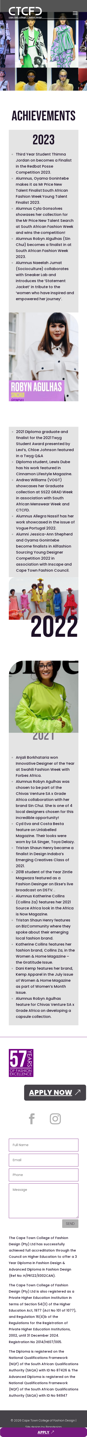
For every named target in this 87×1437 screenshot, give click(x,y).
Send (70, 1223)
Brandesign (54, 1427)
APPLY (43, 1432)
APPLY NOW (50, 1092)
